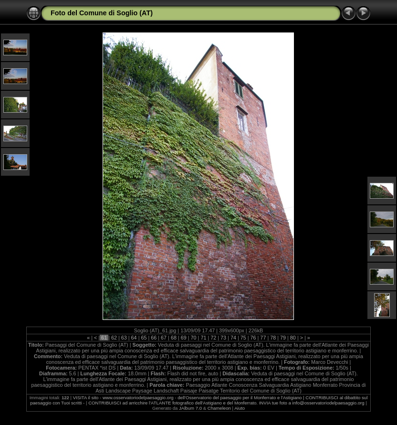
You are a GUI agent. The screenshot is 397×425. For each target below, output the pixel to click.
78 (273, 337)
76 (253, 337)
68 (173, 337)
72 (213, 337)
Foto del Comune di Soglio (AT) (102, 13)
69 (183, 337)
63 (124, 337)
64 (134, 337)
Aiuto (239, 408)
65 (143, 337)
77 (263, 337)
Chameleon (219, 408)
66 (153, 337)
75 (243, 337)
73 (223, 337)
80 (293, 337)
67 (163, 337)
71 (203, 337)
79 (283, 337)
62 (114, 337)
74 (233, 337)
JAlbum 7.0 (190, 408)
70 (193, 337)
